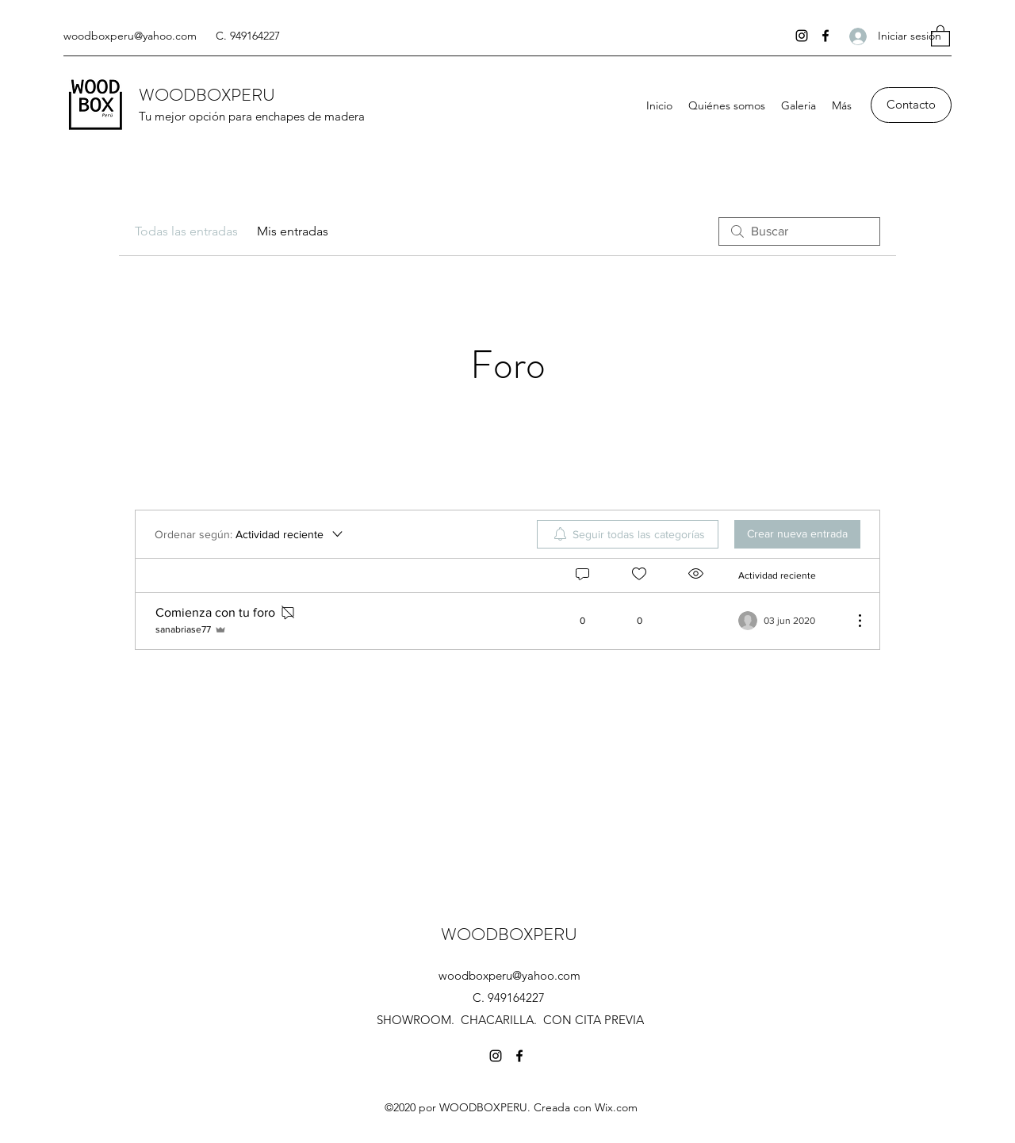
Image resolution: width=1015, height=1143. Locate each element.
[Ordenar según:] (250, 534)
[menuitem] (627, 534)
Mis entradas (292, 231)
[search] (799, 231)
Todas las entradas (186, 231)
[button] (940, 35)
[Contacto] (911, 105)
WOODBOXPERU (207, 94)
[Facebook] (825, 36)
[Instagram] (802, 36)
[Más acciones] (851, 620)
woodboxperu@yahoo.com (130, 36)
